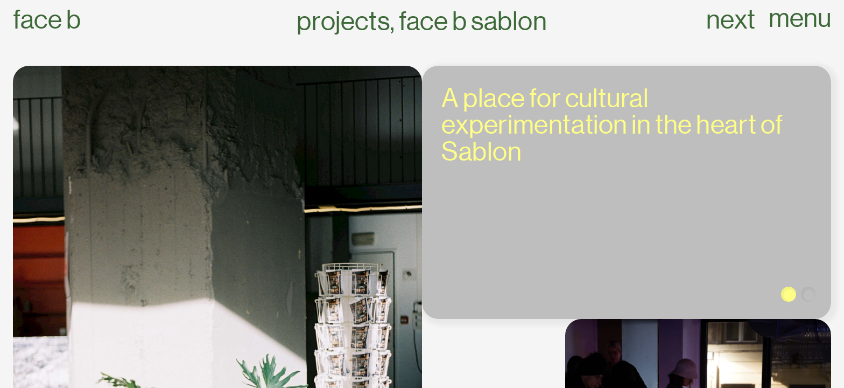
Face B (47, 19)
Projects (343, 21)
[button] (788, 294)
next (731, 19)
